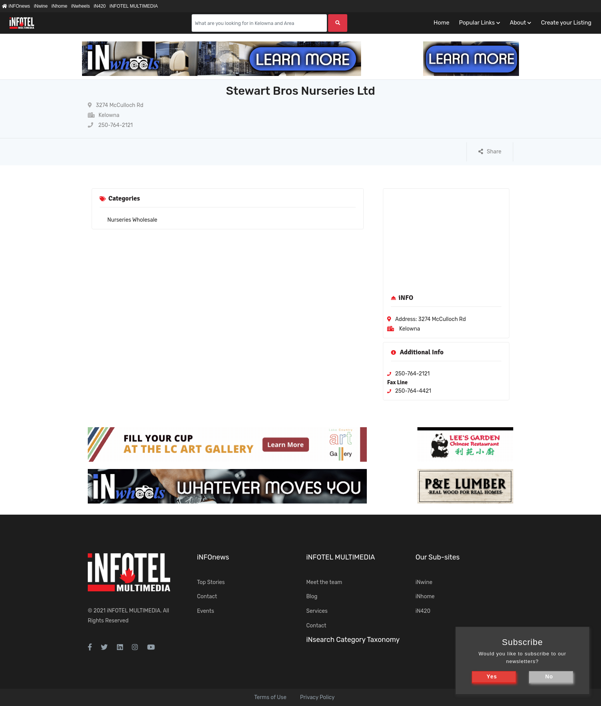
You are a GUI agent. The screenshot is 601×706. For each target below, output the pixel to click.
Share (489, 151)
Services (317, 611)
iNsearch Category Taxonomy (353, 639)
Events (205, 611)
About (518, 22)
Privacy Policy (317, 697)
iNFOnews (16, 6)
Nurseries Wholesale (132, 220)
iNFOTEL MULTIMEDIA (134, 6)
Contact (207, 596)
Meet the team (324, 582)
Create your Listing (566, 22)
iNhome (59, 6)
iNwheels (80, 6)
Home (441, 22)
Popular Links (476, 22)
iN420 (99, 6)
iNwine (41, 6)
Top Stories (211, 582)
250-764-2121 (110, 125)
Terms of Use (270, 697)
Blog (311, 596)
